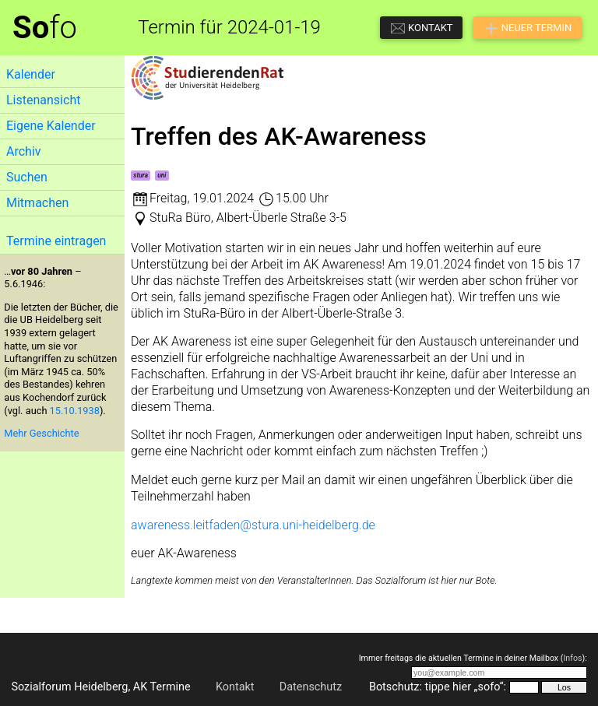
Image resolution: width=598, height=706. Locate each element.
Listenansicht (43, 100)
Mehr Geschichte (41, 433)
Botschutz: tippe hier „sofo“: (437, 687)
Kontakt (235, 687)
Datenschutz (311, 687)
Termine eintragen (56, 241)
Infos (572, 658)
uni (161, 175)
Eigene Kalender (51, 125)
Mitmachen (37, 202)
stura (140, 175)
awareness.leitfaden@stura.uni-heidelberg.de (253, 525)
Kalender (30, 74)
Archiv (23, 151)
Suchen (26, 177)
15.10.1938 (75, 410)
